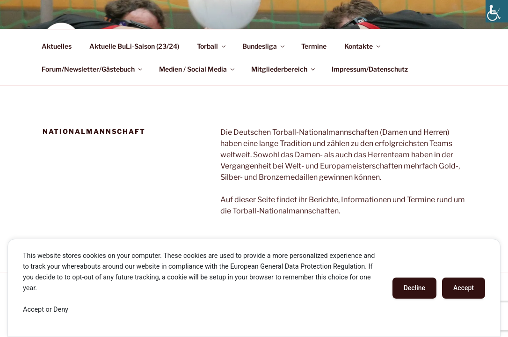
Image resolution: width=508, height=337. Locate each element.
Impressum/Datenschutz (370, 69)
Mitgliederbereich (283, 69)
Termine (314, 46)
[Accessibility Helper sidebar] (497, 11)
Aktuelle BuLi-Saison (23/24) (134, 46)
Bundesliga (264, 46)
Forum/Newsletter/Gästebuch (93, 69)
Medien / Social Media (197, 69)
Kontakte (363, 46)
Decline (414, 288)
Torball (212, 46)
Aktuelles (57, 46)
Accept (463, 288)
